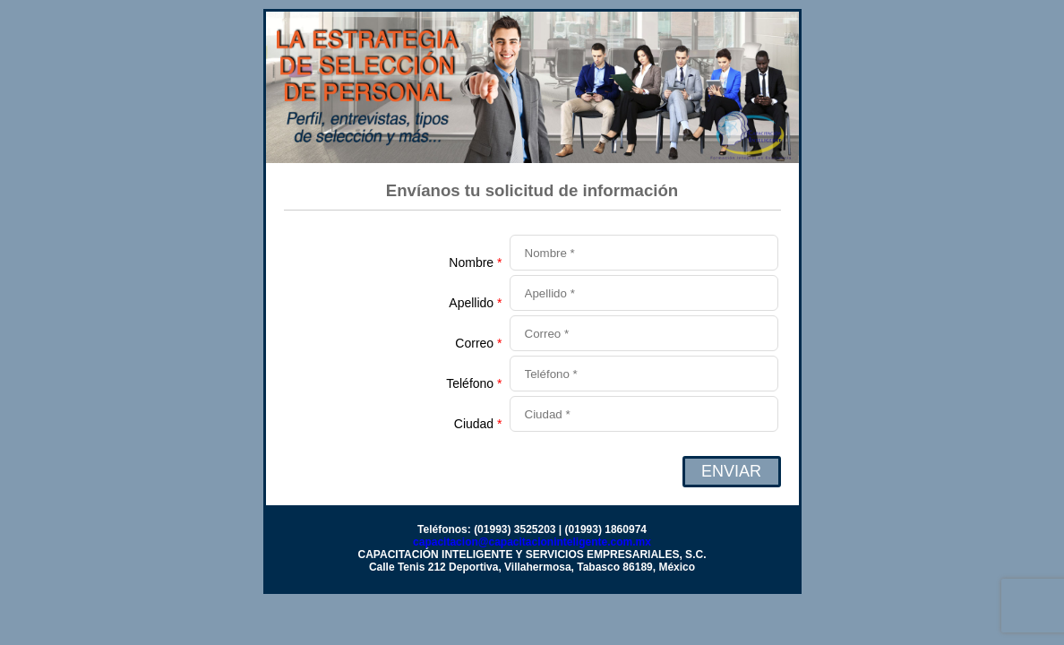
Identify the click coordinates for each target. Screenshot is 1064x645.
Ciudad (478, 424)
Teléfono (474, 383)
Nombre (475, 262)
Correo (478, 343)
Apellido (475, 303)
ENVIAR (731, 471)
